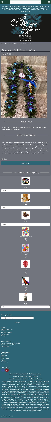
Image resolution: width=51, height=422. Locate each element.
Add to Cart (25, 163)
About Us (3, 353)
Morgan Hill (16, 376)
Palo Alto (30, 376)
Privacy (3, 360)
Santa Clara (5, 391)
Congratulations (14, 43)
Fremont (29, 384)
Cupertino (13, 394)
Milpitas (24, 384)
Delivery (3, 357)
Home (2, 43)
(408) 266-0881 (25, 40)
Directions (3, 335)
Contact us (4, 355)
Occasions (7, 43)
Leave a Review (5, 358)
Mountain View (23, 376)
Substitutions (4, 362)
